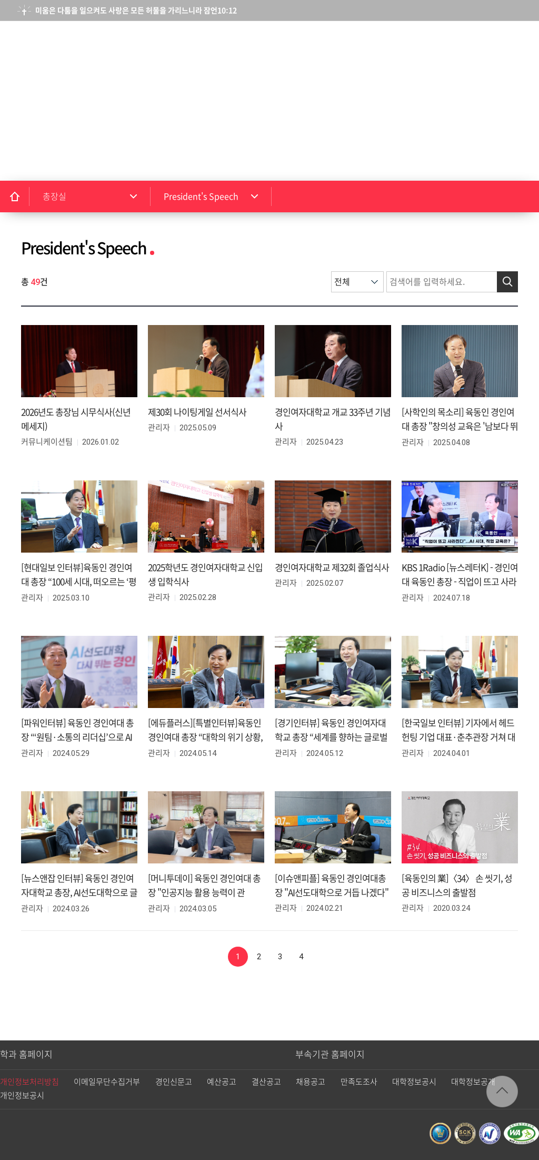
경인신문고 (173, 1082)
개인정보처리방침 (29, 1082)
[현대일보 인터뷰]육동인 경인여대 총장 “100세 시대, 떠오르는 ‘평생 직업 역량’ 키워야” (78, 582)
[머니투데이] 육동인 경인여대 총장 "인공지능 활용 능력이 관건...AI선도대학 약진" (204, 892)
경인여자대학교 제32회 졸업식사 (332, 567)
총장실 (54, 196)
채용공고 (310, 1082)
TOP (502, 1091)
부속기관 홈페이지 (330, 1054)
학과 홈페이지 (26, 1054)
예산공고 (221, 1082)
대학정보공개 (473, 1082)
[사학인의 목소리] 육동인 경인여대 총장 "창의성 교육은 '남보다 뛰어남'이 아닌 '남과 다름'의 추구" (460, 426)
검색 (470, 46)
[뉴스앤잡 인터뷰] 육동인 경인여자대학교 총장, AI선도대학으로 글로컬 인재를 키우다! (79, 892)
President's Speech (201, 196)
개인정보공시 (22, 1095)
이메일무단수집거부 (107, 1082)
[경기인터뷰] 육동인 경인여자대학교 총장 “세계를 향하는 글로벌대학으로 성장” (331, 737)
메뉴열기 (515, 45)
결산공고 (266, 1082)
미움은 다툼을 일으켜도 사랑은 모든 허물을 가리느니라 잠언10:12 (136, 10)
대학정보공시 (414, 1082)
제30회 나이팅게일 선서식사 (197, 412)
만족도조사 (359, 1082)
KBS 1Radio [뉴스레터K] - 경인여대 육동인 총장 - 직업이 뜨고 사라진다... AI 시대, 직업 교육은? (460, 582)
